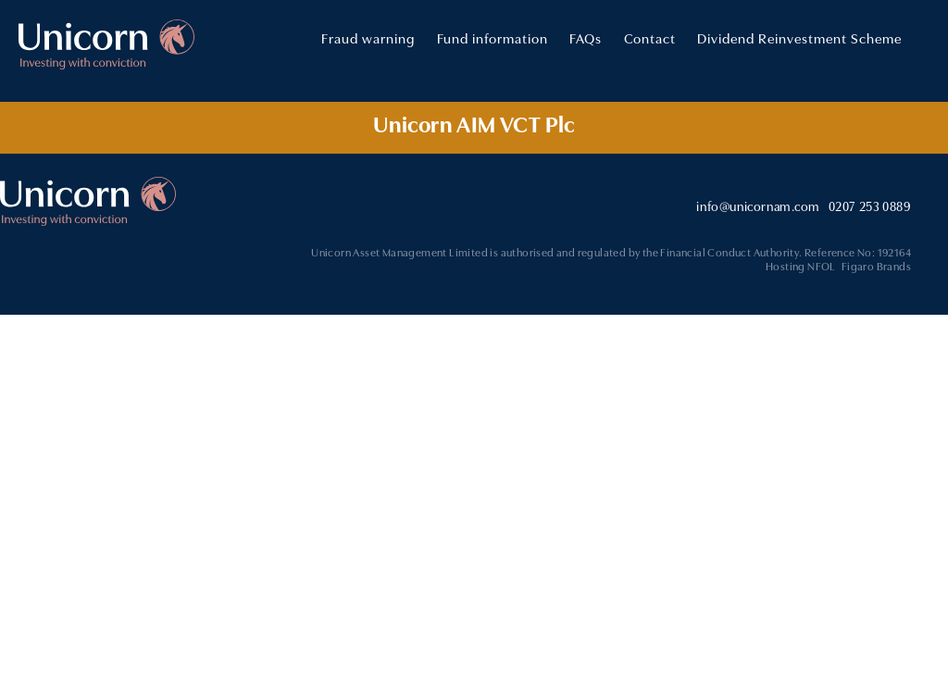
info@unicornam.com (757, 206)
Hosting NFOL (801, 265)
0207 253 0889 (870, 206)
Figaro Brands (876, 265)
